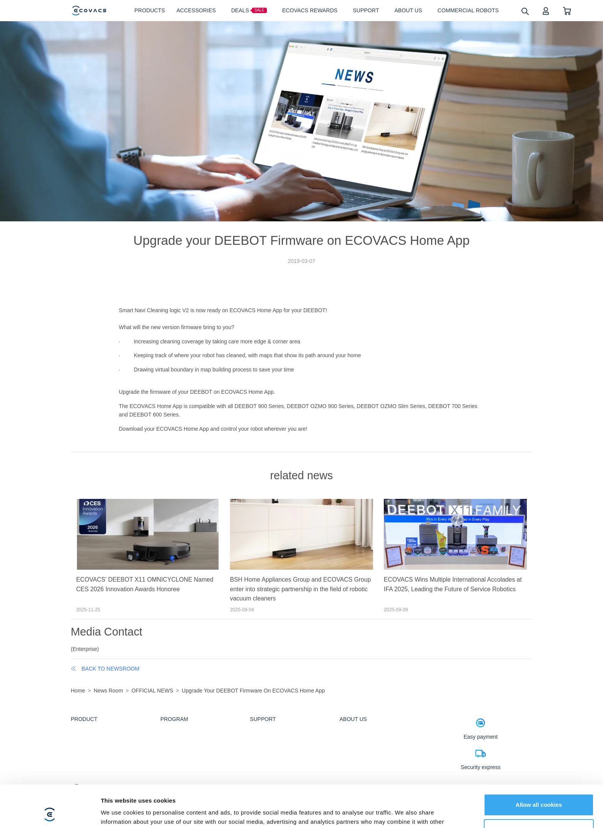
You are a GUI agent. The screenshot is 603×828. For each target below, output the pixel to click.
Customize (539, 790)
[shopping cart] (567, 10)
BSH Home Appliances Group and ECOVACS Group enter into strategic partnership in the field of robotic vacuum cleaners (300, 589)
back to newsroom (105, 669)
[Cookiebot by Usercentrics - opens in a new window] (49, 813)
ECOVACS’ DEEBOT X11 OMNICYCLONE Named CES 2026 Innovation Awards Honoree (144, 584)
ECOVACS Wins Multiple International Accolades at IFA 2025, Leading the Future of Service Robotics (453, 584)
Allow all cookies (539, 765)
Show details (119, 813)
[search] (524, 11)
